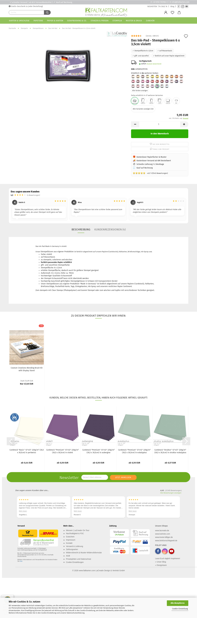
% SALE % (163, 6)
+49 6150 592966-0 (160, 2)
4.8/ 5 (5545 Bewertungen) (150, 173)
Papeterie (38, 20)
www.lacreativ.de (162, 530)
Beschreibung (81, 229)
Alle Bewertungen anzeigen (170, 493)
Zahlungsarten (72, 549)
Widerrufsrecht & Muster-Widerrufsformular (84, 553)
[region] (98, 209)
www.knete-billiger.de (164, 537)
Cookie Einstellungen (75, 562)
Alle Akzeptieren (178, 603)
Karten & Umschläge (19, 20)
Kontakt (69, 543)
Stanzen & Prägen (99, 20)
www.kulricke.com (162, 534)
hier (21, 561)
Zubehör (150, 20)
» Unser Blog (160, 562)
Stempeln (117, 20)
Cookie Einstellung (180, 609)
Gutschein (70, 537)
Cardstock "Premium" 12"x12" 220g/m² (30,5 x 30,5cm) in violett (62, 451)
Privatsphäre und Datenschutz (78, 559)
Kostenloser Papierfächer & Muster (151, 157)
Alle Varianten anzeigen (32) (143, 109)
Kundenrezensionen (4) (110, 229)
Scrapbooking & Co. (77, 20)
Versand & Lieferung (74, 546)
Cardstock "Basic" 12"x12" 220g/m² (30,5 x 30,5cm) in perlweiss (27, 451)
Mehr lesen (23, 511)
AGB (68, 556)
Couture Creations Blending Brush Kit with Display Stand (26, 369)
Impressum (70, 540)
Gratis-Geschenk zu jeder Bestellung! (27, 6)
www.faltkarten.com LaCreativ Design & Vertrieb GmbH (102, 570)
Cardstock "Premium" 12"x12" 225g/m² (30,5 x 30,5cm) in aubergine (98, 451)
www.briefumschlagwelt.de (166, 540)
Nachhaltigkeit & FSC (75, 533)
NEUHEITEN (152, 6)
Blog (172, 6)
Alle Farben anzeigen (140, 91)
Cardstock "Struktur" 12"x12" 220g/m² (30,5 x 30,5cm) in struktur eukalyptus (170, 451)
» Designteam (161, 565)
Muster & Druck (134, 20)
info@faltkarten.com (180, 2)
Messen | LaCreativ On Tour (77, 530)
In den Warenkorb (160, 133)
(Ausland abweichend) (154, 64)
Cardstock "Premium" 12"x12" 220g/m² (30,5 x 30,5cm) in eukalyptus (134, 451)
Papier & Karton (55, 20)
